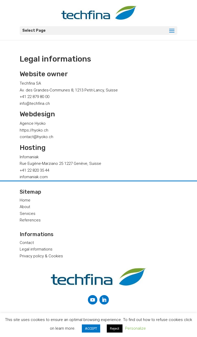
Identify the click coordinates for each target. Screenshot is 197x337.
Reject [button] (114, 328)
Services (27, 213)
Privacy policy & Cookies (41, 256)
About (25, 206)
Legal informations (36, 249)
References (30, 220)
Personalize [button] (135, 328)
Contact (27, 242)
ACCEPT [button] (91, 328)
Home (25, 200)
